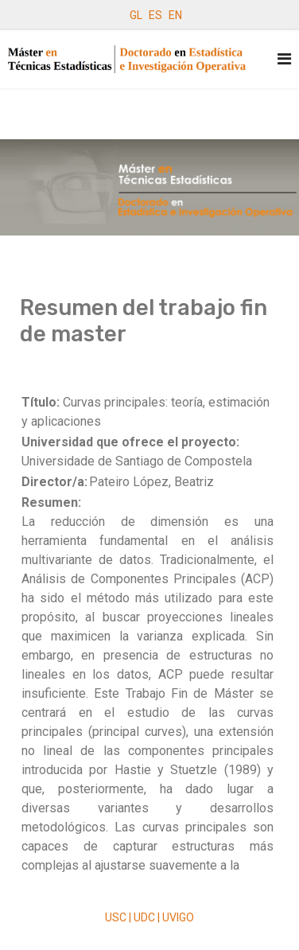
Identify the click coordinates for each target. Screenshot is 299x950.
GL (136, 15)
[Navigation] (284, 59)
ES (155, 15)
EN (175, 15)
